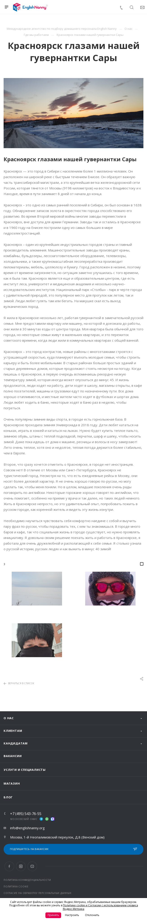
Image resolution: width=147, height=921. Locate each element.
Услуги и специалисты (25, 770)
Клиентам (13, 731)
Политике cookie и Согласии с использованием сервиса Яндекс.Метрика (100, 907)
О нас (9, 718)
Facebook (9, 866)
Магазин (12, 783)
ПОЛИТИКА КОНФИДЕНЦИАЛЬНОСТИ (27, 880)
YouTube (32, 866)
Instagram (21, 866)
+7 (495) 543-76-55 (25, 813)
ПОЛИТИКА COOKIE (16, 886)
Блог (8, 797)
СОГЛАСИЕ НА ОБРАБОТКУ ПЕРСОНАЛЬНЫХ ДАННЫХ (37, 893)
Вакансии (13, 756)
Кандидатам (16, 743)
